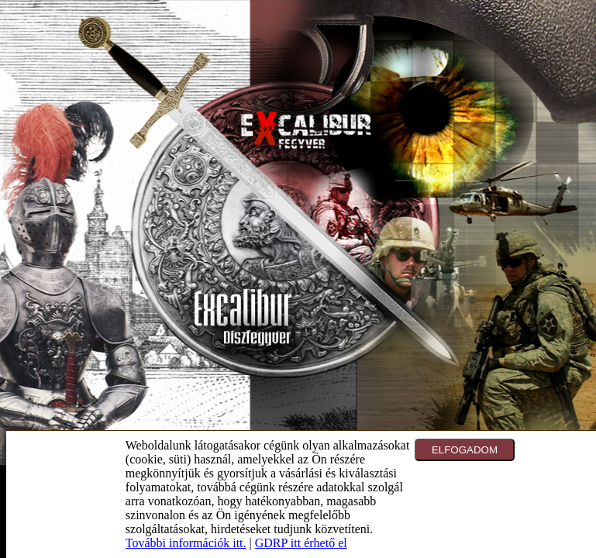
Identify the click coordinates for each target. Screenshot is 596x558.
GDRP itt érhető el (301, 542)
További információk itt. (186, 542)
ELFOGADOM (465, 450)
